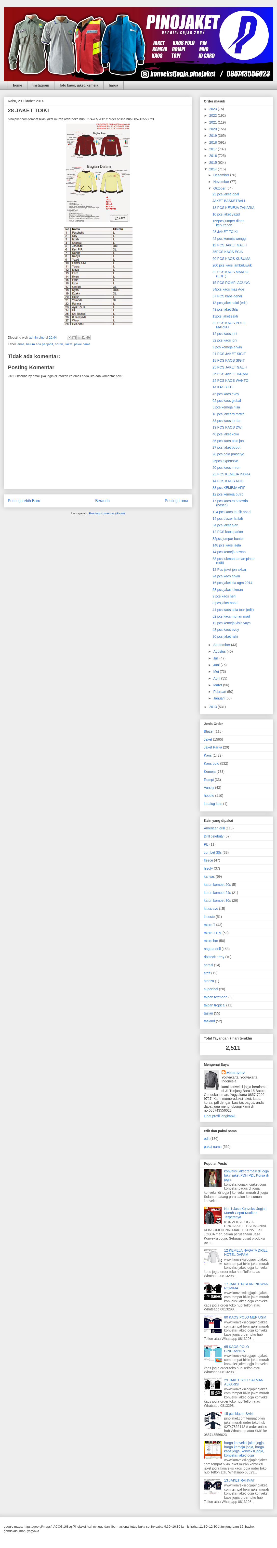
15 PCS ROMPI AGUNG (231, 283)
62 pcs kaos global (226, 401)
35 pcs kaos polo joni (228, 441)
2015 (213, 163)
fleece (208, 860)
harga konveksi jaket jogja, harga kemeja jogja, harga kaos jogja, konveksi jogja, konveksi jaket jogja (244, 1449)
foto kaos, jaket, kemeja (79, 85)
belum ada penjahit (39, 344)
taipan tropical (214, 1005)
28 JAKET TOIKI (225, 232)
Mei (216, 671)
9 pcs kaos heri (224, 596)
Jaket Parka (213, 747)
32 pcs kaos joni (224, 340)
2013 (213, 707)
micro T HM (213, 933)
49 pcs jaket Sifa (225, 309)
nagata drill (212, 949)
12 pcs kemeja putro (227, 494)
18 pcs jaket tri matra (228, 414)
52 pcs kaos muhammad (231, 616)
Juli (216, 658)
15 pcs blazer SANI (239, 1414)
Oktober (219, 188)
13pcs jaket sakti (225, 316)
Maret (218, 685)
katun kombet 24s (217, 893)
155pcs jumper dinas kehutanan (228, 223)
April (217, 678)
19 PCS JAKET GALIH (229, 245)
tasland (209, 1021)
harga (113, 85)
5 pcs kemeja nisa (226, 407)
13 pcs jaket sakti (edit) (230, 303)
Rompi (209, 780)
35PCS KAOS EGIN (227, 252)
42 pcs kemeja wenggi (229, 239)
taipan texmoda (215, 997)
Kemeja (209, 772)
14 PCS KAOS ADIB (228, 481)
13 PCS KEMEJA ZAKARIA (233, 208)
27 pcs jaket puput (226, 447)
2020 (213, 129)
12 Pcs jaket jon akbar (229, 569)
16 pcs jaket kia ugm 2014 (232, 583)
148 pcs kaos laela (226, 545)
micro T (209, 925)
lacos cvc (211, 909)
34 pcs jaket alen (225, 525)
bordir (59, 344)
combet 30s (213, 852)
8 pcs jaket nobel (225, 603)
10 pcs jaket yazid (226, 214)
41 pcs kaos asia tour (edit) (233, 610)
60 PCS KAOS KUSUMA (231, 259)
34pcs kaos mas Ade (228, 289)
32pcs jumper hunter (228, 539)
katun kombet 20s (217, 885)
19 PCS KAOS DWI (227, 427)
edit (207, 1139)
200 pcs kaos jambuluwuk (232, 265)
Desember (221, 175)
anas (20, 344)
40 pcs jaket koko (225, 434)
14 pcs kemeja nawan (229, 552)
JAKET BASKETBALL (229, 201)
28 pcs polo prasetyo (228, 454)
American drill (214, 828)
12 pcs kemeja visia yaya (231, 623)
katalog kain (213, 804)
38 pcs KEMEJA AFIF (228, 488)
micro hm (211, 941)
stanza (209, 981)
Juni (217, 665)
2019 (213, 136)
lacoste (209, 917)
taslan (208, 1013)
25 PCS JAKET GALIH (229, 367)
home (17, 85)
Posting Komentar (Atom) (107, 513)
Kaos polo (211, 763)
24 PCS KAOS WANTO (230, 380)
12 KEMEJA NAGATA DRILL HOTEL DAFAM (245, 1252)
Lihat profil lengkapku (220, 1116)
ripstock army (214, 957)
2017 (213, 149)
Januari (219, 698)
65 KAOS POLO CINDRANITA (236, 1349)
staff (207, 973)
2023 (213, 109)
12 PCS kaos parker (227, 532)
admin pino (235, 1072)
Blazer (209, 731)
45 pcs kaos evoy (225, 394)
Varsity (209, 787)
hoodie (209, 796)
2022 (213, 115)
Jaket (68, 344)
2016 (213, 156)
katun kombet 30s (217, 900)
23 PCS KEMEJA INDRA (231, 474)
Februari (220, 692)
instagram (41, 85)
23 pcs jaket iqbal (225, 194)
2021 (213, 122)
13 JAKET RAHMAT (239, 1480)
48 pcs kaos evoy (225, 630)
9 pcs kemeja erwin (227, 347)
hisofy (208, 868)
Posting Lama (176, 501)
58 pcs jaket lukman (227, 590)
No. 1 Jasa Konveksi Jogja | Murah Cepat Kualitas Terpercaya (245, 1213)
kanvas (209, 876)
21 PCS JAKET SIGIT (229, 354)
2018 (213, 142)
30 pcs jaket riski (225, 636)
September (222, 645)
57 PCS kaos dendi (227, 296)
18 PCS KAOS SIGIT (228, 360)
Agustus (219, 651)
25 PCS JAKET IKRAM (230, 374)
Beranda (102, 501)
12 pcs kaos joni (224, 334)
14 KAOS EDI (223, 387)
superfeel (211, 989)
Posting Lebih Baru (24, 501)
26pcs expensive (225, 461)
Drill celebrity (214, 836)
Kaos (208, 755)
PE (206, 844)
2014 (213, 169)
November (221, 182)
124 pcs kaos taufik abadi (231, 512)
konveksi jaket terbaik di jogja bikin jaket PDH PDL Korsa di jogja (246, 1175)
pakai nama (82, 344)
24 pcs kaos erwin (226, 576)
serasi (208, 965)
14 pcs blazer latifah (227, 518)
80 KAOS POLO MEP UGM (245, 1317)
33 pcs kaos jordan (226, 421)
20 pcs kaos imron (226, 467)
